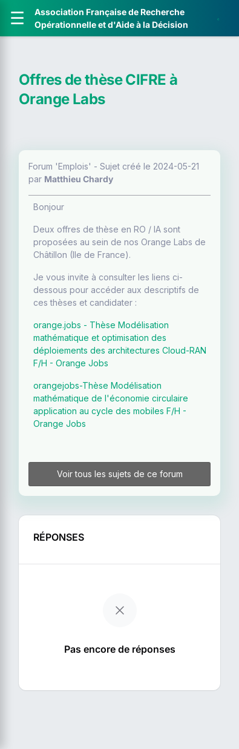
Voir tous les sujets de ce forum (120, 474)
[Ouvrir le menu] (17, 18)
